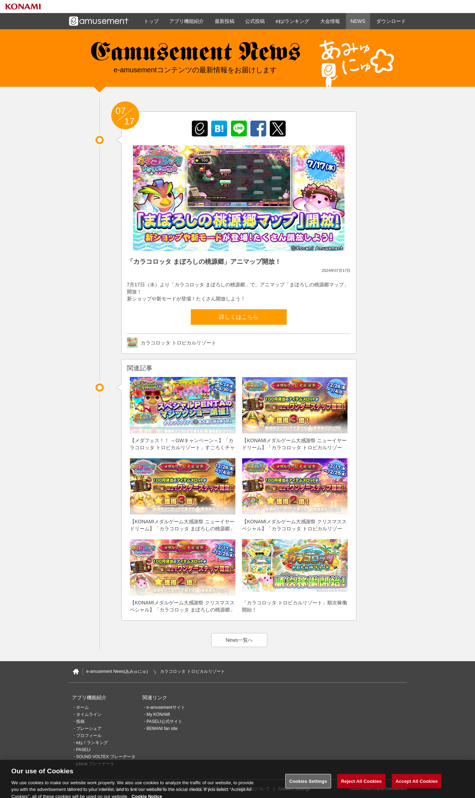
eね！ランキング (92, 742)
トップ (151, 21)
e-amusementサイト (166, 707)
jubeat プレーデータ (95, 763)
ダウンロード (391, 21)
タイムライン (89, 714)
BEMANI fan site (162, 728)
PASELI (83, 749)
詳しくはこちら (238, 317)
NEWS (358, 21)
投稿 (80, 721)
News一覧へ (239, 640)
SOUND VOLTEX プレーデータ (105, 756)
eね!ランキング (292, 21)
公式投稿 (255, 21)
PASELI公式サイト (164, 721)
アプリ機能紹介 (186, 21)
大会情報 (330, 21)
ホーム (82, 707)
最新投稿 (225, 21)
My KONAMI (158, 714)
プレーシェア (89, 728)
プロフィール (89, 735)
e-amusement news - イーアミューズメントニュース (195, 54)
